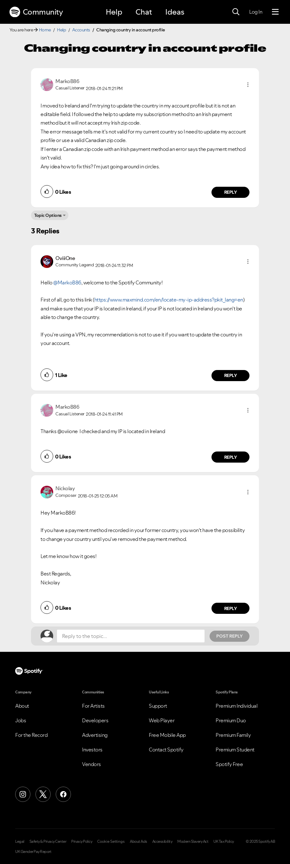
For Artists (93, 705)
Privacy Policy (81, 841)
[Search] (235, 12)
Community (36, 12)
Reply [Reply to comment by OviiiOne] (230, 375)
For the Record (31, 734)
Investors (92, 749)
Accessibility (162, 841)
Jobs (20, 720)
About (22, 705)
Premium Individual (236, 705)
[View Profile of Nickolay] (65, 488)
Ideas (174, 12)
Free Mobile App (167, 734)
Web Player (161, 720)
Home (45, 30)
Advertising (95, 734)
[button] (248, 84)
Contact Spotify (166, 749)
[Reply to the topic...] (131, 636)
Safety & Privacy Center (47, 841)
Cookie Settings (111, 841)
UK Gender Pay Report (33, 851)
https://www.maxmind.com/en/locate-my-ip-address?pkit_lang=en (168, 299)
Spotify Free (229, 764)
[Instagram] (22, 794)
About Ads (138, 841)
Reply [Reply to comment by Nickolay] (230, 608)
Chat (144, 12)
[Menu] (275, 12)
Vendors (91, 764)
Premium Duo (231, 720)
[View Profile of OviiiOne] (65, 258)
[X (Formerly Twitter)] (43, 794)
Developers (95, 720)
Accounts (81, 30)
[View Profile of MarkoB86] (67, 81)
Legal (19, 841)
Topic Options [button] (48, 215)
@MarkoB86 (67, 282)
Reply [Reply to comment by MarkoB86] (230, 192)
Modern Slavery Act (192, 841)
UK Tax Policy (223, 841)
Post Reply (229, 636)
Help (114, 12)
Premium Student (235, 749)
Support (158, 705)
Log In (255, 11)
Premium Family (233, 734)
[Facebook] (63, 794)
